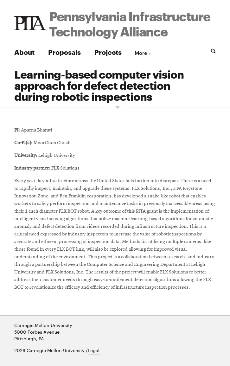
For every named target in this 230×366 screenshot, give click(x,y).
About (24, 51)
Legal (93, 350)
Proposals (64, 51)
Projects (108, 51)
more (141, 52)
